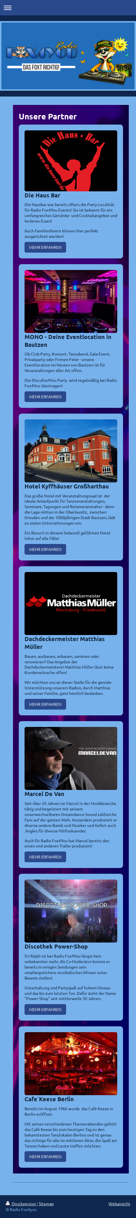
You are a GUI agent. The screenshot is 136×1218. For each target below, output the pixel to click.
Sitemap (46, 1203)
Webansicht (119, 1203)
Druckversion (21, 1203)
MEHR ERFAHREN (45, 247)
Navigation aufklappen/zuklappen (68, 7)
